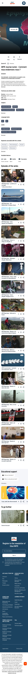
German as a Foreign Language (7, 628)
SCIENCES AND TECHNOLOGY (5, 597)
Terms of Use (19, 648)
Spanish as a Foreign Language (6, 635)
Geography (17, 586)
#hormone (12, 148)
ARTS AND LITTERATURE (7, 573)
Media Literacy (18, 583)
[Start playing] (14, 29)
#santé (21, 144)
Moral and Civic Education (18, 580)
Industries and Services (7, 607)
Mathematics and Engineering (6, 602)
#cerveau (4, 144)
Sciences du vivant (6, 106)
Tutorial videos (18, 623)
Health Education (18, 600)
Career (16, 602)
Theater (4, 583)
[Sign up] (14, 555)
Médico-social (20, 110)
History (16, 578)
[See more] (3, 86)
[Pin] (14, 58)
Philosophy (4, 581)
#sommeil (4, 148)
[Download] (19, 58)
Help (16, 620)
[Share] (8, 58)
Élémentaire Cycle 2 (16, 129)
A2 (2, 121)
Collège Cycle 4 (5, 129)
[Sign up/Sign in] (24, 3)
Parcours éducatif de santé (8, 110)
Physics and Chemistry (7, 617)
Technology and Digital (7, 605)
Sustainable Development (5, 614)
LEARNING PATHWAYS (19, 596)
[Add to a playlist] (19, 184)
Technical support (19, 625)
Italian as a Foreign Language (6, 639)
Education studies (19, 593)
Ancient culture (5, 585)
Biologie (15, 106)
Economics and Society (20, 588)
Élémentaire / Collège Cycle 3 (8, 132)
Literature (4, 576)
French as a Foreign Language (6, 625)
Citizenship (17, 604)
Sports (3, 611)
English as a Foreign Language (6, 632)
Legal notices (5, 648)
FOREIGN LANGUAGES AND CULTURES (7, 620)
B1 (6, 121)
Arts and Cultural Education (18, 607)
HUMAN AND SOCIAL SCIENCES (19, 574)
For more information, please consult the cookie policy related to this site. (12, 671)
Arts (3, 579)
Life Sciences (5, 609)
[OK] (25, 663)
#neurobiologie (13, 144)
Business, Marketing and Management (20, 590)
